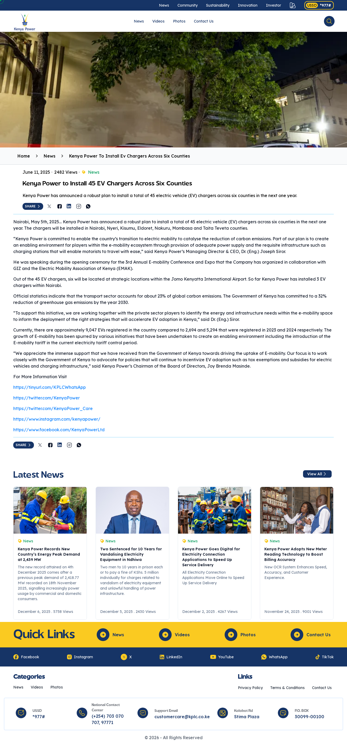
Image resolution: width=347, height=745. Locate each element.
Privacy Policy (250, 687)
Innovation (247, 5)
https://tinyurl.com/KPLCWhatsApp (49, 387)
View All (317, 474)
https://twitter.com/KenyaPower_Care (53, 408)
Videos (158, 21)
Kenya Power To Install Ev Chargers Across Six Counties (129, 156)
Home (23, 156)
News (164, 5)
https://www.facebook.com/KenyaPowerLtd (59, 429)
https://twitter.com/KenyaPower (46, 397)
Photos (179, 21)
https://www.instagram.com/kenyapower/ (56, 419)
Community (187, 5)
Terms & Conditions (287, 687)
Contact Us (203, 21)
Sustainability (217, 5)
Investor (273, 5)
